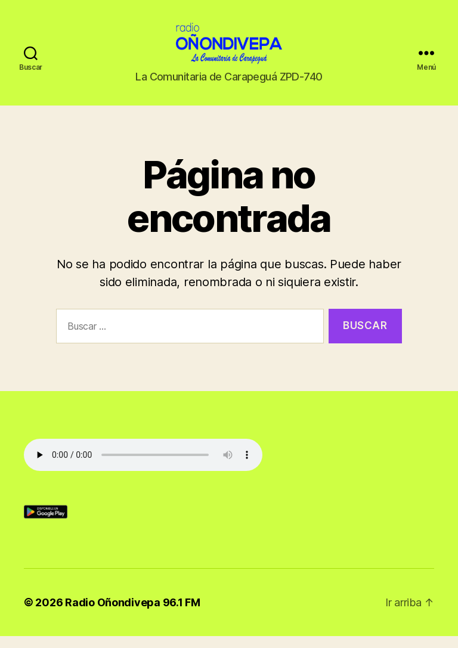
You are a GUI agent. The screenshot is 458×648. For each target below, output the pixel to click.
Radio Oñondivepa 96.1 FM (132, 614)
